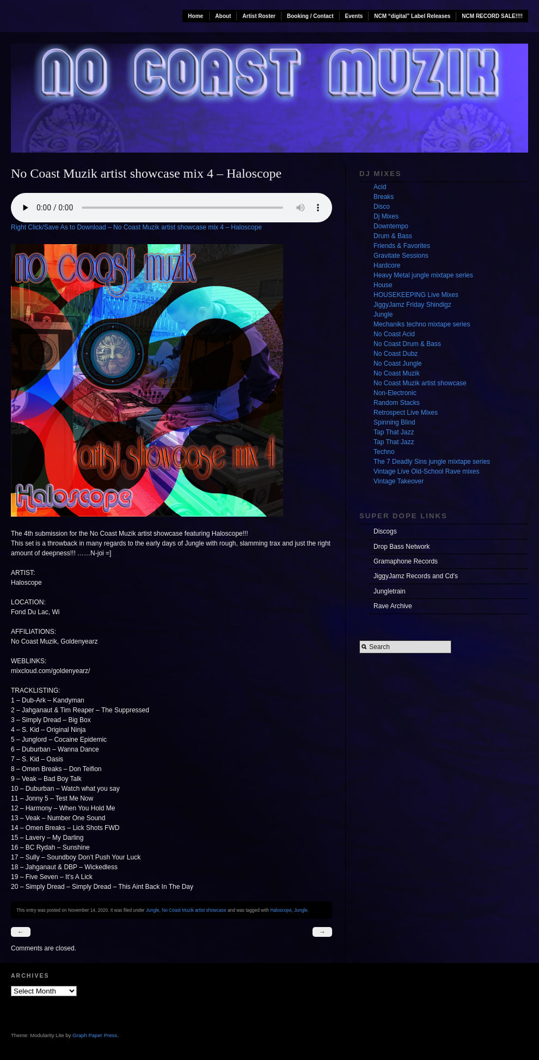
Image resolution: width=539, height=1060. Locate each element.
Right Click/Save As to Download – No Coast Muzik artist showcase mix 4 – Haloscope (136, 227)
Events (354, 16)
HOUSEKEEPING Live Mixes (415, 295)
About (223, 16)
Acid (379, 187)
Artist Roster (258, 16)
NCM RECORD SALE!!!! (492, 16)
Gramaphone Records (405, 561)
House (383, 285)
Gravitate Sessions (400, 255)
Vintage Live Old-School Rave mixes (426, 471)
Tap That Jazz (393, 432)
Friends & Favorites (401, 246)
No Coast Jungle (397, 363)
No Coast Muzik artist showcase (194, 910)
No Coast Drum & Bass (407, 344)
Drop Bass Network (401, 546)
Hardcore (386, 265)
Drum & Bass (392, 236)
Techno (384, 452)
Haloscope (280, 910)
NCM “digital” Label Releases (412, 16)
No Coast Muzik (396, 373)
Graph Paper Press (94, 1035)
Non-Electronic (394, 393)
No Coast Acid (394, 334)
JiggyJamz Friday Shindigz (412, 304)
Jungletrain (389, 591)
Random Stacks (396, 403)
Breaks (383, 197)
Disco (381, 206)
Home (195, 16)
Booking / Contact (310, 16)
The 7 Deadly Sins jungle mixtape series (431, 461)
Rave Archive (392, 606)
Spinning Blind (394, 422)
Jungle (153, 910)
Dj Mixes (386, 216)
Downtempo (390, 226)
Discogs (385, 531)
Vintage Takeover (398, 481)
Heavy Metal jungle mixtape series (423, 275)
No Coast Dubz (395, 354)
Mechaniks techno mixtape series (421, 324)
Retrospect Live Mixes (405, 412)
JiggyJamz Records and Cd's (415, 576)
